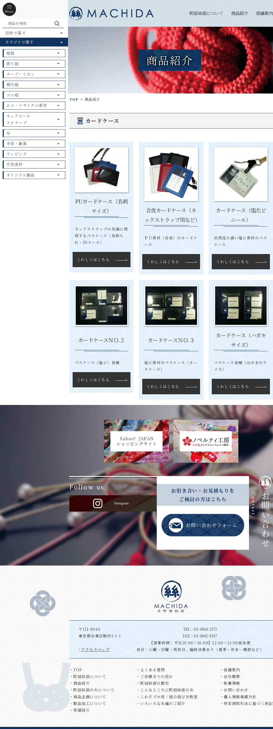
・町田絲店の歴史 (152, 683)
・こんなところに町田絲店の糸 (165, 689)
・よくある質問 (150, 669)
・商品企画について (87, 696)
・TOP (75, 669)
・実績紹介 (79, 710)
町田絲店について (206, 13)
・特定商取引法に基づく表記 (246, 703)
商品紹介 (239, 13)
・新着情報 (230, 683)
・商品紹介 (79, 683)
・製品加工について (87, 703)
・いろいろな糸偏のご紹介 (161, 703)
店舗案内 (264, 13)
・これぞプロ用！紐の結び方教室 (167, 696)
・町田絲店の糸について (91, 689)
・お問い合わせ (234, 689)
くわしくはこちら (93, 259)
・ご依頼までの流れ (154, 676)
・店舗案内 (230, 669)
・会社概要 (230, 676)
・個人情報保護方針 (238, 696)
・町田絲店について (87, 676)
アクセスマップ (95, 649)
